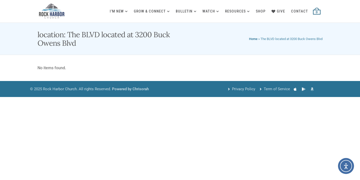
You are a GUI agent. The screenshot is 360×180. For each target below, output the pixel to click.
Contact (299, 11)
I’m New (117, 11)
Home (253, 39)
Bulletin (184, 11)
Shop (261, 11)
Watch (208, 11)
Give (278, 11)
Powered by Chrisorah (130, 89)
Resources (235, 11)
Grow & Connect (150, 11)
